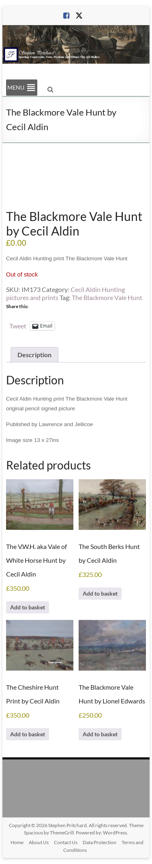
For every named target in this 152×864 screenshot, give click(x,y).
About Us (39, 842)
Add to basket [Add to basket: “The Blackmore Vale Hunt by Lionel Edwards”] (100, 734)
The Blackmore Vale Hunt (107, 297)
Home (17, 842)
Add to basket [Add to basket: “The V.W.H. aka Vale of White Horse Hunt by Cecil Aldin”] (27, 607)
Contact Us (65, 842)
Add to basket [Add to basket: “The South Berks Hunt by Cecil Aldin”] (100, 593)
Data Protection (99, 842)
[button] (15, 87)
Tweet (17, 325)
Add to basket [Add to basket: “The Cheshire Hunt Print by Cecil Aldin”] (27, 734)
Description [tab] (34, 354)
